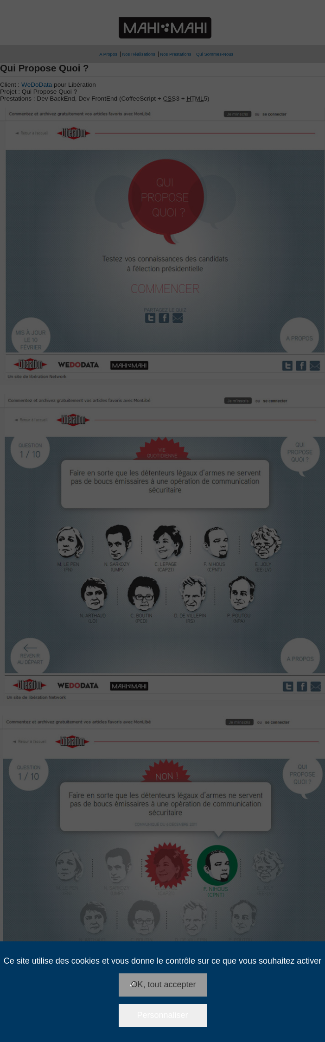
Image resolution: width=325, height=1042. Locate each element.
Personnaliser (162, 1015)
